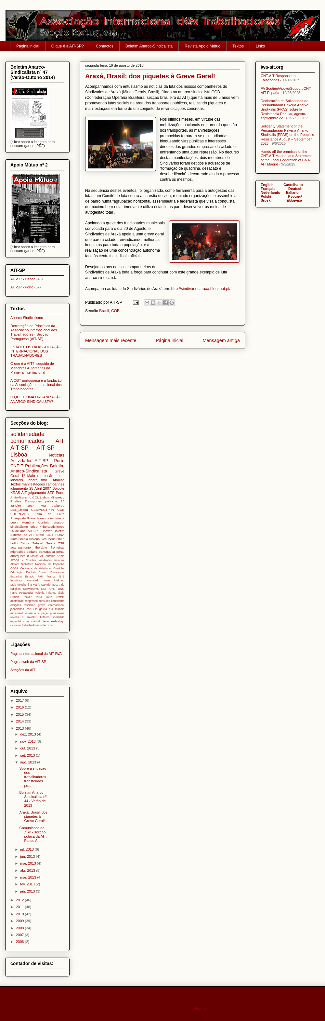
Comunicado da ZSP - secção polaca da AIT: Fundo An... (32, 834)
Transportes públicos (41, 501)
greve (41, 605)
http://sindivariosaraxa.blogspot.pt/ (200, 288)
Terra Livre (43, 597)
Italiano (292, 192)
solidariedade (27, 434)
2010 (20, 914)
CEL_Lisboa (19, 509)
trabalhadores (31, 625)
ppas (53, 613)
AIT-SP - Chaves (40, 531)
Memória (28, 522)
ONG (61, 588)
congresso (31, 601)
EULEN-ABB (19, 514)
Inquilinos (16, 580)
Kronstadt (32, 580)
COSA (14, 568)
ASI (43, 505)
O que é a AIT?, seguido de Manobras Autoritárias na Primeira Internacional (32, 368)
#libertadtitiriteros (52, 526)
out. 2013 (28, 748)
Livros (46, 580)
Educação (16, 572)
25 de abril (18, 531)
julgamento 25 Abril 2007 (30, 488)
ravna (60, 613)
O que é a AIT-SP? (67, 46)
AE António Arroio (52, 556)
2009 (20, 921)
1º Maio (28, 476)
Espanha (16, 576)
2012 (20, 900)
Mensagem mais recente (110, 340)
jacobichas (17, 609)
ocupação (43, 613)
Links (260, 46)
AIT (60, 441)
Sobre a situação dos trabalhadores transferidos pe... (32, 777)
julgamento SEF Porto (46, 493)
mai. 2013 (28, 863)
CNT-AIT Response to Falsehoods (278, 78)
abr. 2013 (28, 870)
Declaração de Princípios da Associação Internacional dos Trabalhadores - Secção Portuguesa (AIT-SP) (33, 332)
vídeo (43, 625)
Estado (29, 576)
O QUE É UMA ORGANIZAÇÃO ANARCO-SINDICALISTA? (35, 399)
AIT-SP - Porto (21, 287)
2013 (20, 728)
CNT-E (16, 465)
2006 (20, 942)
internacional (56, 605)
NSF (44, 588)
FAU (40, 576)
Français (268, 189)
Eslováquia (57, 572)
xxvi (50, 625)
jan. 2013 (28, 891)
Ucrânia (43, 522)
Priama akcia (55, 592)
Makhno (59, 580)
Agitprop (58, 505)
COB (115, 311)
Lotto (14, 543)
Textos (238, 46)
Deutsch (295, 189)
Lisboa (44, 497)
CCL (35, 497)
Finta (14, 539)
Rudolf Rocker (21, 597)
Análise (58, 480)
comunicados (27, 441)
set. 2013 (28, 755)
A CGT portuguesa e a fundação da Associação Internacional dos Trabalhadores (36, 384)
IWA (43, 539)
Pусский (295, 196)
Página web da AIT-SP (28, 662)
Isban (60, 539)
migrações (17, 551)
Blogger (200, 1008)
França (50, 576)
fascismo (29, 605)
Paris (13, 592)
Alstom (14, 564)
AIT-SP (19, 447)
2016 (20, 707)
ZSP (61, 543)
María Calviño (42, 584)
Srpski (266, 200)
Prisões (15, 501)
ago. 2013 (28, 762)
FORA (60, 535)
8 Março (33, 556)
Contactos (104, 46)
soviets (31, 617)
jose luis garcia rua (39, 609)
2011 (20, 907)
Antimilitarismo (20, 497)
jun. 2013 (28, 856)
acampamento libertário (28, 547)
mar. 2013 (28, 877)
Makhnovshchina (21, 584)
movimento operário (23, 613)
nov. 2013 (28, 741)
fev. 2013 (28, 884)
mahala (59, 609)
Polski (266, 196)
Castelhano (293, 185)
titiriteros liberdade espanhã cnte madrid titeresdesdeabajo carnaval (37, 621)
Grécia (23, 539)
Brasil (104, 311)
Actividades (21, 460)
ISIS (61, 576)
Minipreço (57, 497)
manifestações (33, 484)
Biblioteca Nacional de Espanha (42, 564)
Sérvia (50, 543)
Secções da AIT (22, 670)
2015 (20, 714)
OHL (52, 588)
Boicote (58, 488)
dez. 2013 (28, 734)
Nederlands (270, 192)
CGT (49, 535)
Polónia (39, 592)
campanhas (55, 484)
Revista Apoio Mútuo (202, 46)
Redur (24, 543)
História (34, 539)
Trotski (60, 597)
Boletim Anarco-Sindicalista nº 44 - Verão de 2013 (32, 798)
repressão (45, 476)
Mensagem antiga (221, 340)
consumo (44, 601)
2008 (20, 928)
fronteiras (57, 547)
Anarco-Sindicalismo (26, 318)
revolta (14, 617)
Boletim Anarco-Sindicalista (149, 46)
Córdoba (58, 568)
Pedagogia (26, 592)
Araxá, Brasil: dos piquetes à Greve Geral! (33, 816)
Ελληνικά (294, 200)
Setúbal (37, 543)
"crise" (33, 526)
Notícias (56, 455)
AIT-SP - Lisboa (22, 279)
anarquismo (37, 480)
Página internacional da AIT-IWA (36, 654)
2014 (20, 721)
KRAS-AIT (18, 493)
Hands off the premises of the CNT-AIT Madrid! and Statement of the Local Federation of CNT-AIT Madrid (286, 158)
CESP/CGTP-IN (42, 509)
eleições (15, 605)
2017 (20, 700)
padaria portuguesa (41, 551)
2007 (20, 935)
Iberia (51, 539)
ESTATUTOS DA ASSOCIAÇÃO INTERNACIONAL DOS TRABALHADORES (35, 351)
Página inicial (27, 46)
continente (57, 601)
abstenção (17, 601)
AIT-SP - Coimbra (23, 560)
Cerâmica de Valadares (36, 568)
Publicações (36, 465)
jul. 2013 (27, 849)
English (30, 572)
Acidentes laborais (51, 560)
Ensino (43, 572)
